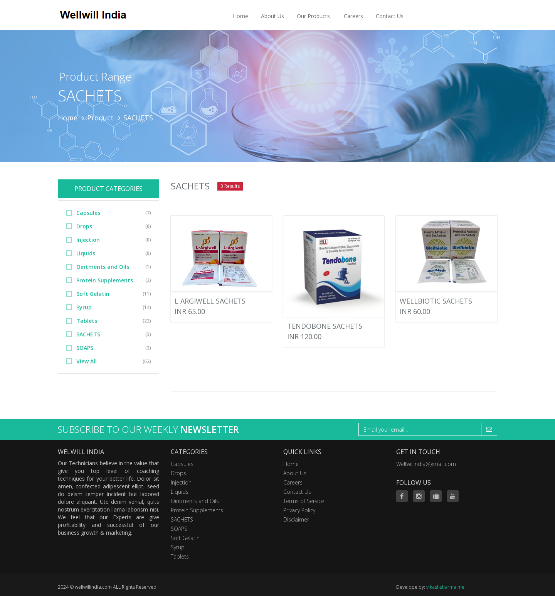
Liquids (85, 253)
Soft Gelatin (92, 293)
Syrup (84, 307)
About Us (272, 16)
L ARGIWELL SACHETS (210, 301)
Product (100, 117)
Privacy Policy (299, 510)
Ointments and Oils (102, 266)
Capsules (88, 212)
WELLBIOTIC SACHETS (436, 301)
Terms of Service (303, 501)
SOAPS (84, 347)
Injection (88, 239)
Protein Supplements (104, 280)
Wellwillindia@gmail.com (426, 464)
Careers (353, 16)
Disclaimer (296, 519)
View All (86, 361)
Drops (84, 226)
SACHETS (88, 334)
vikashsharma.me (445, 587)
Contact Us (390, 16)
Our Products (313, 16)
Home (240, 16)
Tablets (86, 320)
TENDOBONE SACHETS (324, 326)
